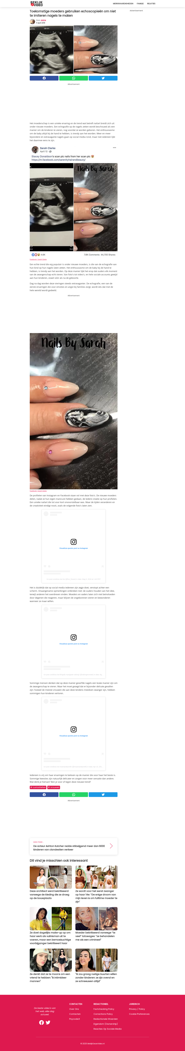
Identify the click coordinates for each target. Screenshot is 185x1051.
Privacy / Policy (137, 1009)
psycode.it (74, 1018)
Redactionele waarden (106, 1018)
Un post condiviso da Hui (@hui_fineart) (61, 579)
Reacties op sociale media (108, 1028)
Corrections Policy (103, 1013)
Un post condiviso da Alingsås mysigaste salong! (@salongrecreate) (68, 675)
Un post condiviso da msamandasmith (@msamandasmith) (65, 767)
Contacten (75, 1013)
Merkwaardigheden (123, 3)
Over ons (74, 1009)
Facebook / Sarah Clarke (38, 259)
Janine (43, 20)
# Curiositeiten (38, 787)
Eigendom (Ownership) (106, 1023)
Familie (140, 3)
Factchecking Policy (104, 1009)
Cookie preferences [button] (139, 1013)
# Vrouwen (53, 787)
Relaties (151, 3)
